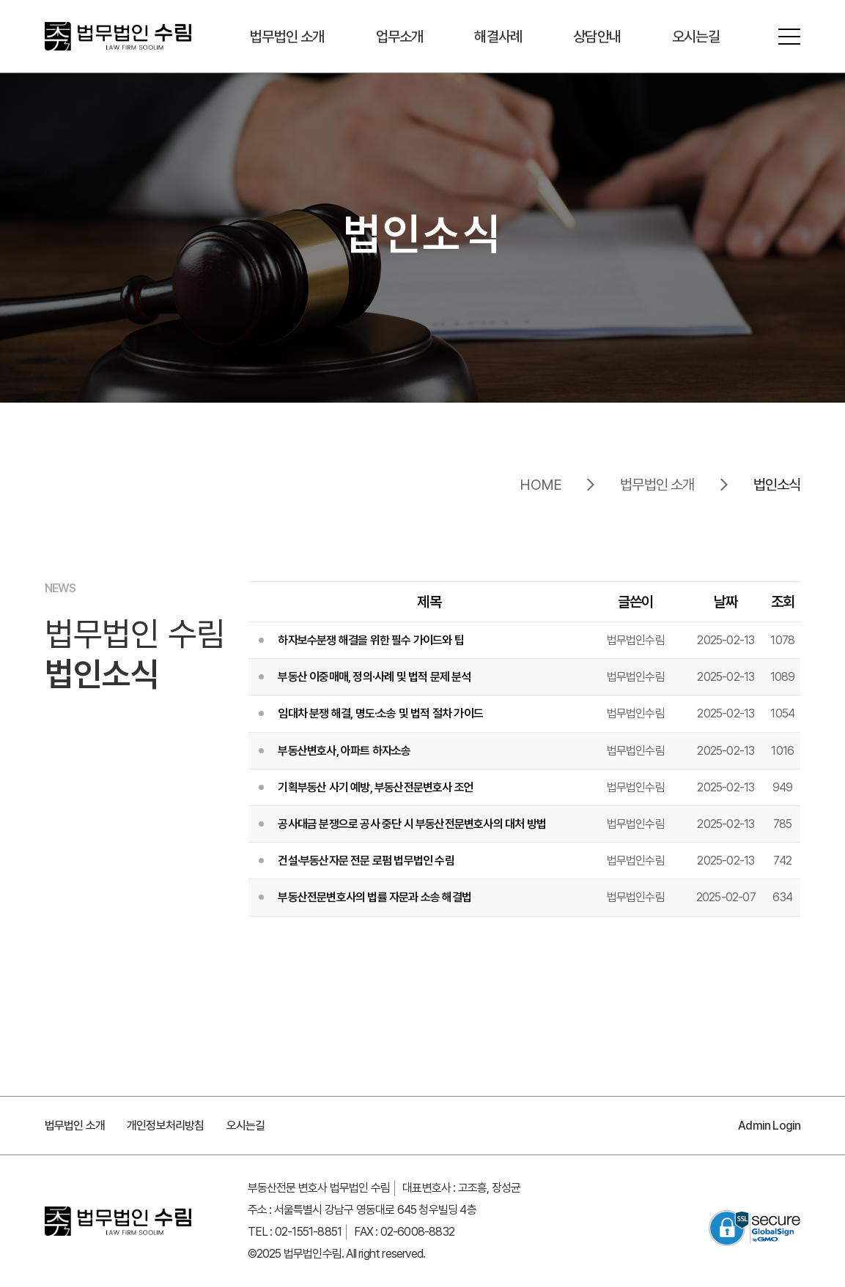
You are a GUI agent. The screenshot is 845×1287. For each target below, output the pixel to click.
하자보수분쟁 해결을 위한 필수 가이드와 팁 (371, 640)
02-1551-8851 (308, 1232)
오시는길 (696, 36)
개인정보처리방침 (165, 1126)
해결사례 (498, 36)
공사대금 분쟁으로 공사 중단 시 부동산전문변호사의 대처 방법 (412, 824)
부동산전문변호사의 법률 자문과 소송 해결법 (374, 897)
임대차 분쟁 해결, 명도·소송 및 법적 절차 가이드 (380, 713)
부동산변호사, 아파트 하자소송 (344, 751)
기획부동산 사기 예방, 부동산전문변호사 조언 (375, 787)
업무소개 (400, 36)
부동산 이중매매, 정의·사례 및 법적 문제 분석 (374, 677)
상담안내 (597, 36)
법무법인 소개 (287, 36)
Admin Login (769, 1126)
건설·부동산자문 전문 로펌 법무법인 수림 (366, 861)
